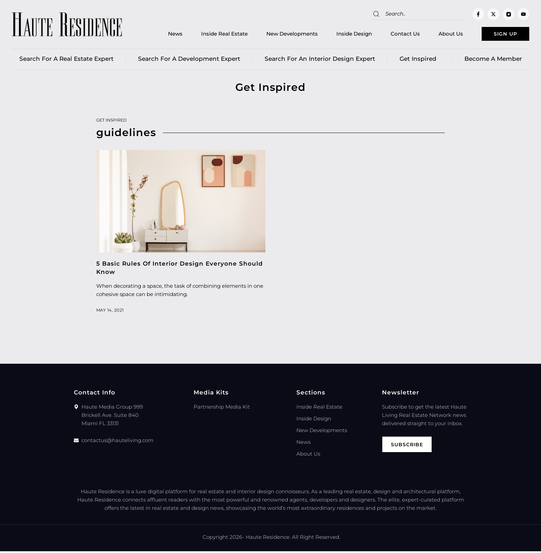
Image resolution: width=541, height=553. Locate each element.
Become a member (493, 60)
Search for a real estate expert (66, 60)
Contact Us (394, 34)
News (164, 34)
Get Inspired (420, 60)
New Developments (281, 34)
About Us (439, 34)
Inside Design (343, 34)
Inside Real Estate (213, 34)
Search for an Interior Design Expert (320, 60)
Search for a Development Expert (189, 60)
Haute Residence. (268, 538)
